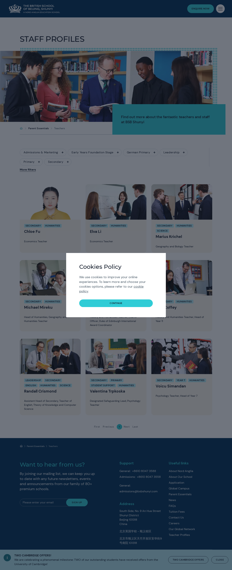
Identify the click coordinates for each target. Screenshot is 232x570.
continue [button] (116, 303)
